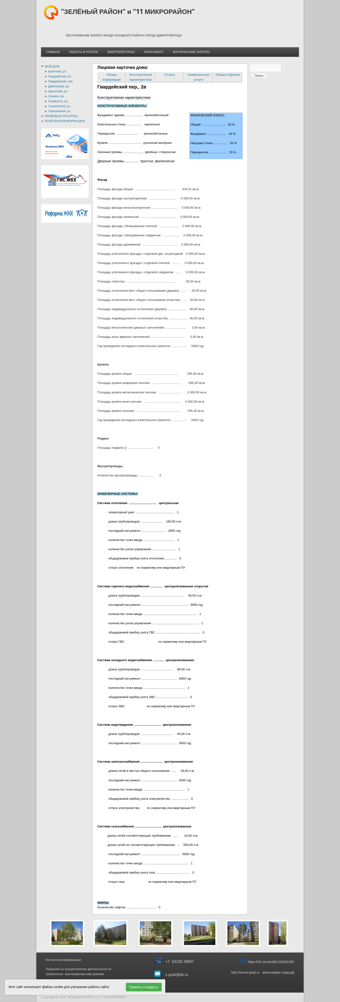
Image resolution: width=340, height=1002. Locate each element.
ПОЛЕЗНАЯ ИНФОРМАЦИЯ (65, 121)
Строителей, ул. (59, 106)
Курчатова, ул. (58, 91)
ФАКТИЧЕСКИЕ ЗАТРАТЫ (191, 52)
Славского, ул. (58, 101)
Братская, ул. (57, 71)
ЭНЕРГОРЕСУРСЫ (121, 52)
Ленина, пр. (56, 96)
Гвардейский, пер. (60, 81)
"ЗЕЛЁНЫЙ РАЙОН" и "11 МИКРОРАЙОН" (128, 12)
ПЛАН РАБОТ (153, 52)
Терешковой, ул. (59, 111)
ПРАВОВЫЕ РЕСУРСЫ (61, 116)
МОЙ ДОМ (52, 66)
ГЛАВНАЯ (53, 52)
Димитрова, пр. (58, 86)
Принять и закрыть (143, 987)
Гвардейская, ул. (60, 76)
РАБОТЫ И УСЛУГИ (83, 52)
